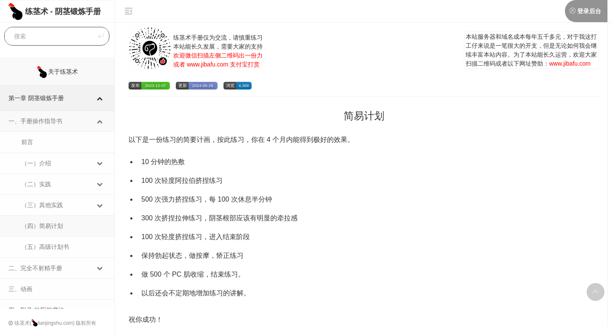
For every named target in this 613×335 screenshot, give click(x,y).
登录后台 (589, 11)
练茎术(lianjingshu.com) (44, 323)
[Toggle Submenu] (100, 98)
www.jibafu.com (207, 64)
